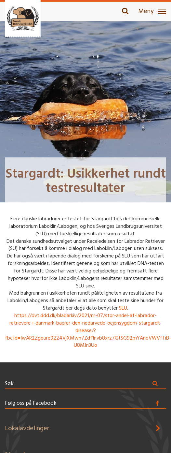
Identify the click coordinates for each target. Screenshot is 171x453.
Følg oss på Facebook (31, 403)
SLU (123, 308)
